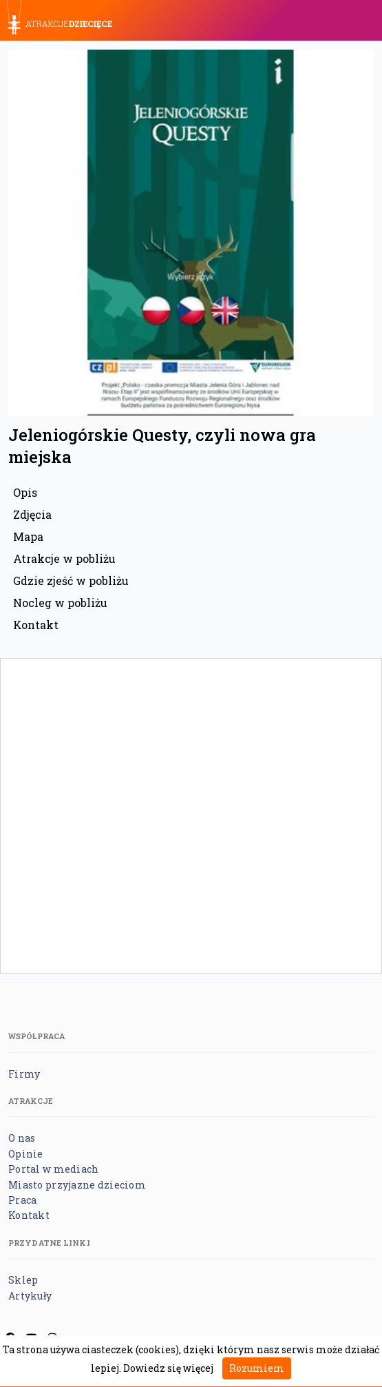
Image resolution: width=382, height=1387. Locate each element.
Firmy (24, 1073)
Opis (25, 492)
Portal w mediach (53, 1168)
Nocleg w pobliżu (60, 602)
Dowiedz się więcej (168, 1368)
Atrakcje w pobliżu (64, 558)
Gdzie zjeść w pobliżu (71, 580)
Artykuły (30, 1295)
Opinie (25, 1153)
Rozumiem (256, 1368)
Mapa (28, 536)
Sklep (23, 1279)
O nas (21, 1137)
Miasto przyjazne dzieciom (77, 1184)
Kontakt (36, 624)
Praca (22, 1199)
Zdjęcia (32, 514)
